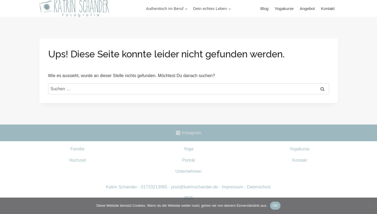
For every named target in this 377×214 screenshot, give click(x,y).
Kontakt (328, 8)
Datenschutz (259, 187)
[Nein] (370, 205)
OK (275, 205)
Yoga (188, 149)
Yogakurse (284, 8)
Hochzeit (77, 160)
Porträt (188, 160)
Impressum (232, 187)
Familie (78, 149)
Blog (265, 8)
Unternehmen (188, 171)
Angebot (307, 8)
